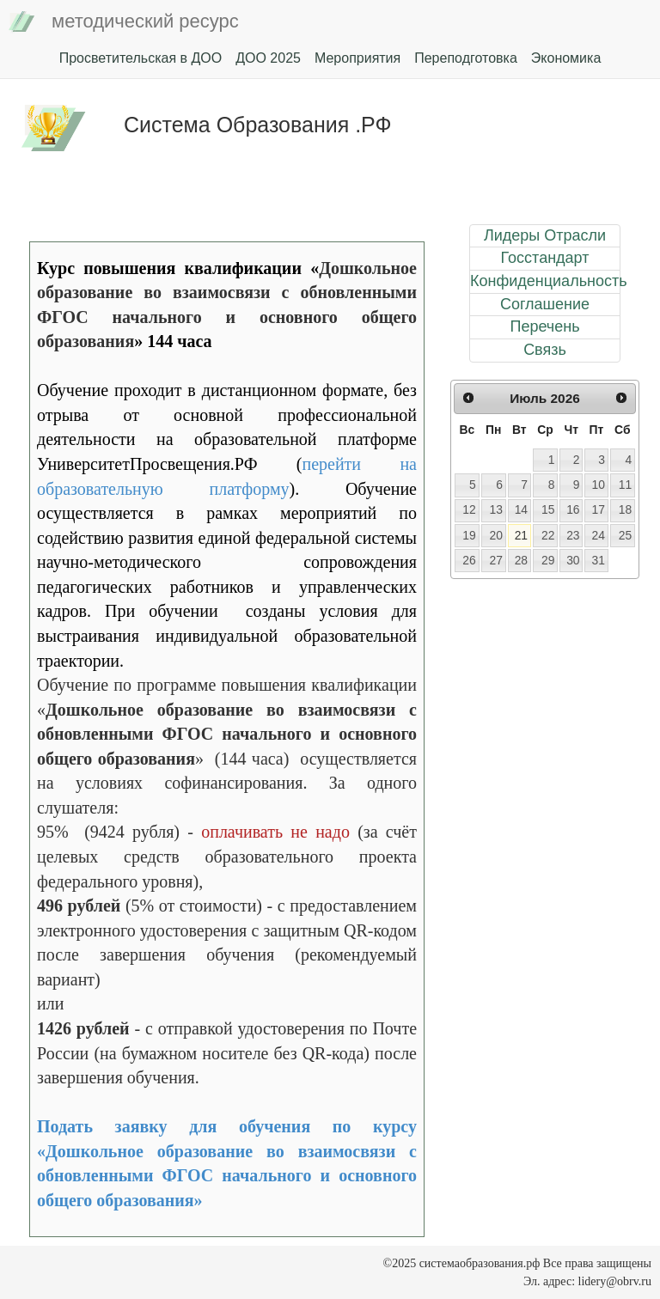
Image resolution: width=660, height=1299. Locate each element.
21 (521, 535)
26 (468, 560)
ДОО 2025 (268, 58)
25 (625, 535)
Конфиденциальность (545, 281)
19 (468, 535)
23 (572, 535)
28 (521, 560)
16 (572, 509)
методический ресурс (124, 22)
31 (597, 560)
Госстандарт (545, 257)
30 (572, 560)
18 (625, 509)
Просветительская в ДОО (140, 58)
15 (547, 509)
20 (495, 535)
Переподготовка (465, 58)
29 (547, 560)
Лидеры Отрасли (545, 235)
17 (597, 509)
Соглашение (545, 304)
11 (625, 484)
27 (495, 560)
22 (547, 535)
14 (521, 509)
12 (468, 509)
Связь (544, 349)
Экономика (566, 58)
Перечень (544, 326)
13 (495, 509)
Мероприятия (357, 58)
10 (597, 484)
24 (597, 535)
